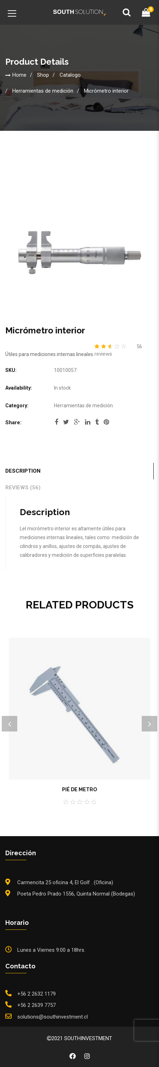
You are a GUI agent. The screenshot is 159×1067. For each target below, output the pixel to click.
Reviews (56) (23, 487)
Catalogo (70, 74)
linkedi (87, 422)
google (77, 422)
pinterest (106, 422)
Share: (13, 422)
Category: (17, 405)
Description (23, 471)
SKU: (11, 370)
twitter (66, 422)
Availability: (18, 388)
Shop (43, 74)
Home (19, 74)
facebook (56, 422)
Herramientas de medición (42, 90)
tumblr (97, 422)
